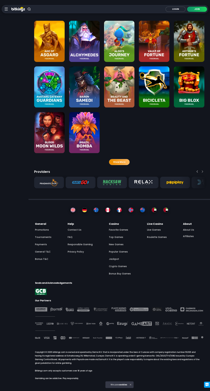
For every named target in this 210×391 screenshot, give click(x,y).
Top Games (116, 237)
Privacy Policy (76, 251)
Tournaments (43, 237)
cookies (122, 384)
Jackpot (114, 259)
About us (188, 229)
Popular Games (118, 251)
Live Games (154, 229)
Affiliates (188, 236)
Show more (119, 162)
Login (175, 9)
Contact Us (74, 229)
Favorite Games (118, 229)
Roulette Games (157, 237)
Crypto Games (118, 266)
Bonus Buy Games (120, 273)
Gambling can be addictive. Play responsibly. (57, 378)
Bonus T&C (41, 259)
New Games (116, 244)
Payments (41, 244)
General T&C (43, 251)
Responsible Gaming (80, 244)
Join (197, 9)
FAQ (70, 237)
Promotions (42, 229)
